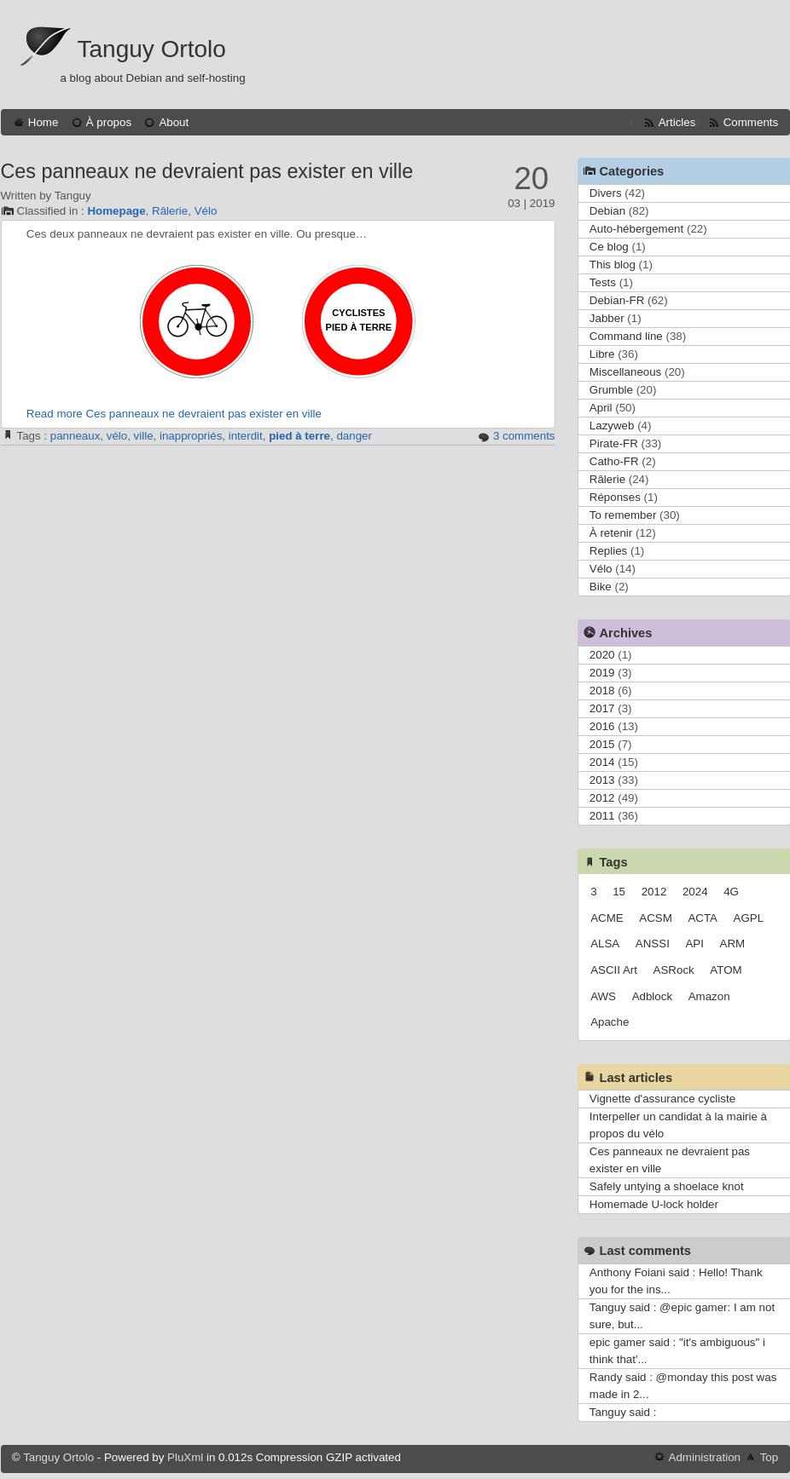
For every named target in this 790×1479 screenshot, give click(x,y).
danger (354, 435)
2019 (602, 672)
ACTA (702, 918)
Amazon (709, 996)
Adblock (652, 996)
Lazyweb (612, 425)
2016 (602, 726)
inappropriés (191, 435)
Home (43, 122)
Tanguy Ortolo (152, 49)
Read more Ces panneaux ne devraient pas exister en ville (174, 413)
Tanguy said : (623, 1412)
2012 (602, 797)
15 (619, 891)
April (601, 407)
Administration (705, 1457)
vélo (117, 435)
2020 (602, 654)
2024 (695, 891)
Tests (603, 282)
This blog (613, 264)
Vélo (206, 210)
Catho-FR (614, 461)
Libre (602, 354)
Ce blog (609, 246)
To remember (623, 515)
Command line (626, 336)
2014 (602, 762)
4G (731, 891)
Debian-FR (617, 300)
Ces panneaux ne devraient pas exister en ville (207, 171)
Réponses (615, 497)
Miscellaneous (625, 371)
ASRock (673, 970)
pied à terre (299, 435)
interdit (246, 435)
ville (144, 435)
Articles (677, 122)
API (694, 943)
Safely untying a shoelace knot (667, 1186)
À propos (108, 122)
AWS (603, 996)
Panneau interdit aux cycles (196, 321)
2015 (602, 744)
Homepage (116, 210)
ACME (607, 918)
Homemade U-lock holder (654, 1204)
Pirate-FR (614, 443)
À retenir (611, 533)
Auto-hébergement (636, 228)
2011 (602, 815)
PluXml (185, 1457)
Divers (606, 193)
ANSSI (653, 943)
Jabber (607, 318)
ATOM (725, 970)
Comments (750, 122)
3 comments (524, 435)
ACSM (655, 918)
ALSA (604, 943)
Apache (609, 1022)
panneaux (75, 435)
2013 (602, 780)
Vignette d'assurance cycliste (662, 1098)
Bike (601, 586)
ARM (733, 943)
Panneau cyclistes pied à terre (358, 321)
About (174, 122)
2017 (602, 708)
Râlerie (170, 210)
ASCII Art (613, 970)
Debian (607, 210)
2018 (602, 690)
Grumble (611, 389)
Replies (608, 550)
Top (769, 1457)
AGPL (749, 918)
